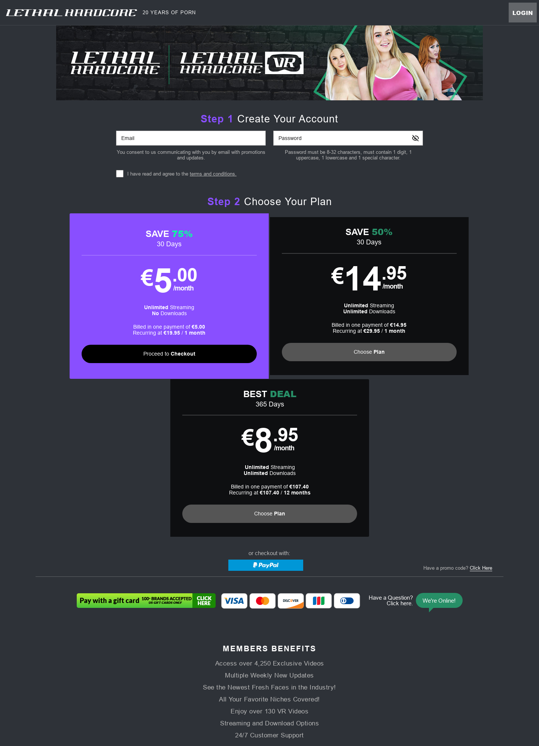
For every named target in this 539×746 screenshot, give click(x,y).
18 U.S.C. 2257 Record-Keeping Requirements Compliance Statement (364, 678)
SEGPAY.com (322, 698)
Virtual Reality (306, 660)
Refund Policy (270, 678)
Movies (223, 660)
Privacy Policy (234, 678)
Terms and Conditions (190, 678)
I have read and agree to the (182, 173)
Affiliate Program (120, 678)
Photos (273, 660)
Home (174, 660)
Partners (361, 660)
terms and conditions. (213, 174)
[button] (152, 297)
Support (153, 678)
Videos (197, 660)
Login (522, 13)
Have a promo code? (457, 412)
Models (248, 660)
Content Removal (419, 698)
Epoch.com (135, 698)
